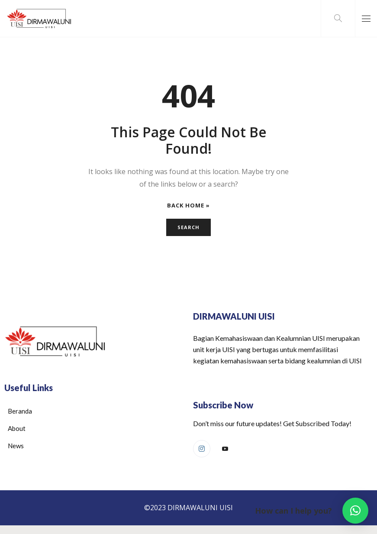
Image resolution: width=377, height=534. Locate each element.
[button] (355, 511)
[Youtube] (225, 449)
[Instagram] (201, 448)
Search (188, 227)
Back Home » (188, 205)
